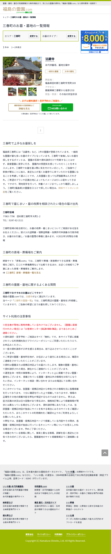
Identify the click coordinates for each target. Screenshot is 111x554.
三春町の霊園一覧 (23, 300)
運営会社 (29, 534)
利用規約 (58, 534)
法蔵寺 (29, 296)
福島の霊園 (17, 9)
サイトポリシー (44, 534)
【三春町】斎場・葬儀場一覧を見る (23, 272)
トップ (5, 17)
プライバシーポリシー (76, 534)
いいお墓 (70, 471)
